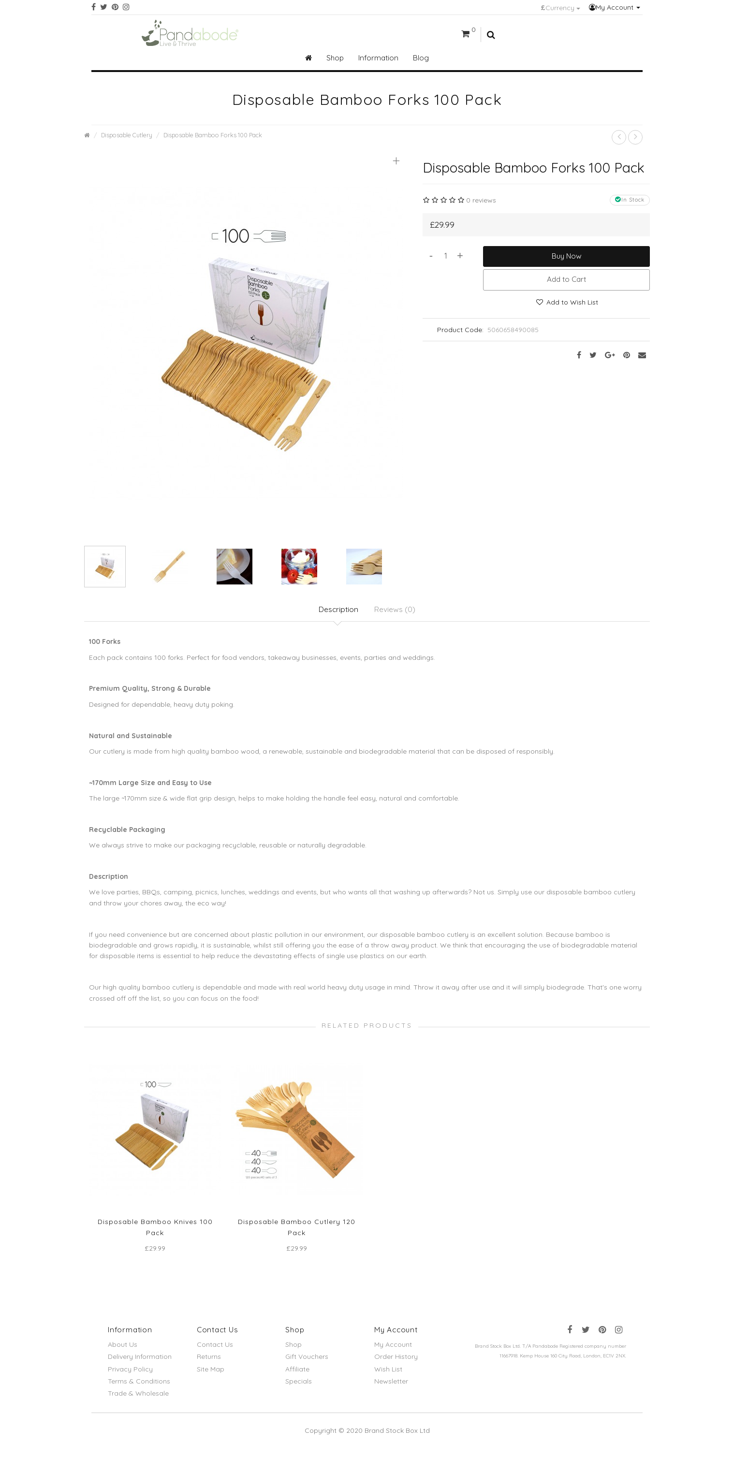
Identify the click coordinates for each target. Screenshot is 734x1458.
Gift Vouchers (306, 1361)
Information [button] (378, 57)
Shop (293, 1349)
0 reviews (481, 200)
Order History (396, 1361)
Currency (560, 7)
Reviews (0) (396, 610)
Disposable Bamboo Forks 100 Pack (212, 135)
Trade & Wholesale (138, 1398)
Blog (421, 57)
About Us (122, 1349)
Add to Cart (566, 279)
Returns (209, 1361)
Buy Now (567, 256)
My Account (614, 7)
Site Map (210, 1374)
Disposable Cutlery (126, 135)
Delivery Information (140, 1361)
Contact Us (215, 1349)
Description (338, 610)
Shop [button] (335, 57)
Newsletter (391, 1386)
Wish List (388, 1374)
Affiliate (297, 1374)
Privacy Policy (130, 1374)
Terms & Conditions (139, 1386)
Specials (298, 1386)
